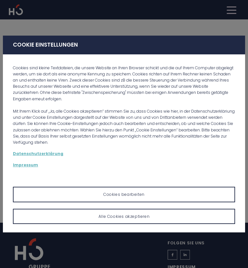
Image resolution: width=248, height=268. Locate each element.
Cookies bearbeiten (124, 194)
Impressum (25, 165)
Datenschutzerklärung (38, 153)
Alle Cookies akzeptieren (124, 216)
